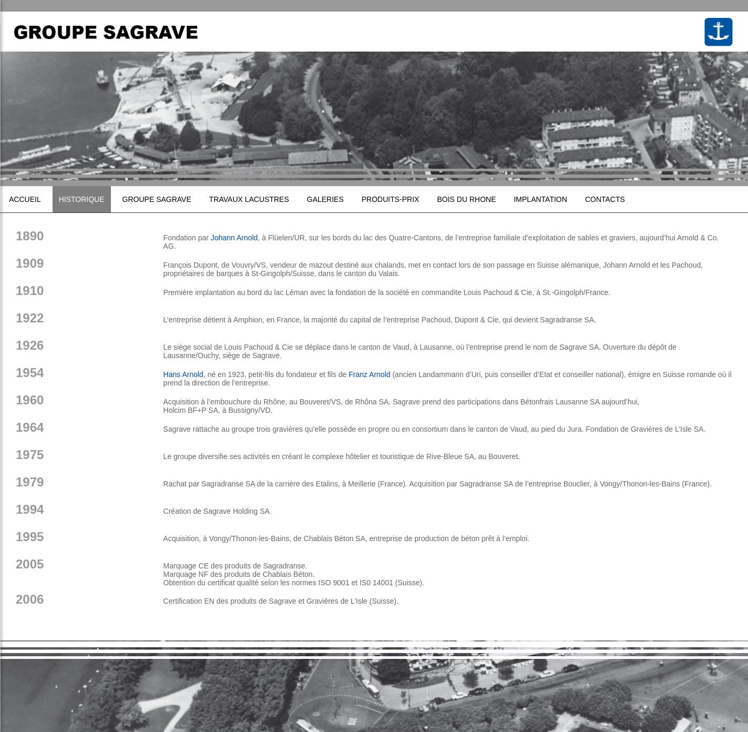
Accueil (25, 199)
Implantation (540, 199)
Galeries (325, 199)
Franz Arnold (369, 374)
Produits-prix (390, 199)
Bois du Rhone (466, 199)
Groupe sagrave (156, 199)
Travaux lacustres (249, 199)
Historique (82, 199)
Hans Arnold (183, 374)
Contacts (605, 199)
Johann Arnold (234, 237)
